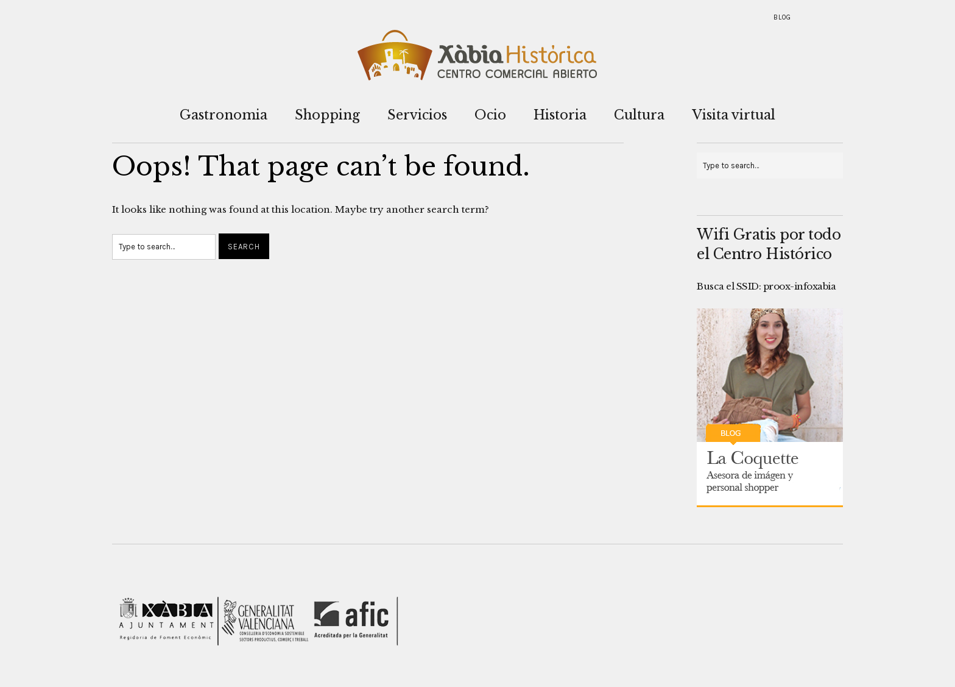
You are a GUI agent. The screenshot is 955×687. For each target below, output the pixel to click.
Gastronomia (223, 115)
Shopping (327, 115)
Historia (560, 115)
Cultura (639, 115)
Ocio (490, 115)
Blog (782, 17)
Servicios (417, 115)
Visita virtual (733, 115)
